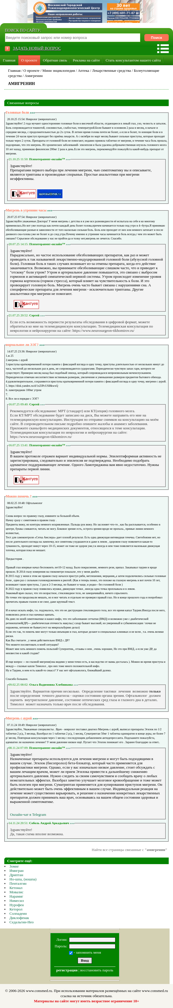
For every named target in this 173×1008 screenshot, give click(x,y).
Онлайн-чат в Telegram (28, 814)
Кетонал (15, 888)
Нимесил (16, 900)
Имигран (16, 870)
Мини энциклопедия (58, 70)
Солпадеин (18, 913)
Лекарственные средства (111, 70)
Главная (9, 60)
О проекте (29, 60)
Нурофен (16, 905)
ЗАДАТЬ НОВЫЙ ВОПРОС (37, 48)
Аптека (83, 70)
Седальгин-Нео (21, 922)
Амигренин (34, 76)
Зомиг (14, 866)
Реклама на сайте (86, 60)
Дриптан (16, 875)
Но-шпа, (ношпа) (22, 879)
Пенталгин (18, 883)
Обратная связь (55, 60)
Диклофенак (19, 918)
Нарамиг (16, 896)
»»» (32, 112)
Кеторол (15, 909)
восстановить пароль (96, 970)
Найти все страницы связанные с (129, 850)
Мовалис (16, 892)
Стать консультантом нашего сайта (133, 60)
